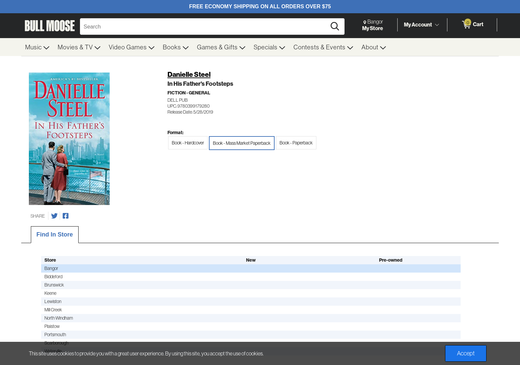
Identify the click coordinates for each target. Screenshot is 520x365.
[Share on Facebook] (66, 216)
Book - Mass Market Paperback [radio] (242, 143)
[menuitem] (37, 47)
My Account (418, 24)
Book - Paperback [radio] (296, 143)
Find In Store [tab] (54, 234)
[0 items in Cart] (472, 25)
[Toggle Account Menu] (437, 25)
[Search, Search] (204, 26)
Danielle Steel (189, 74)
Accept (466, 353)
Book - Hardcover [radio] (188, 143)
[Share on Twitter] (54, 216)
